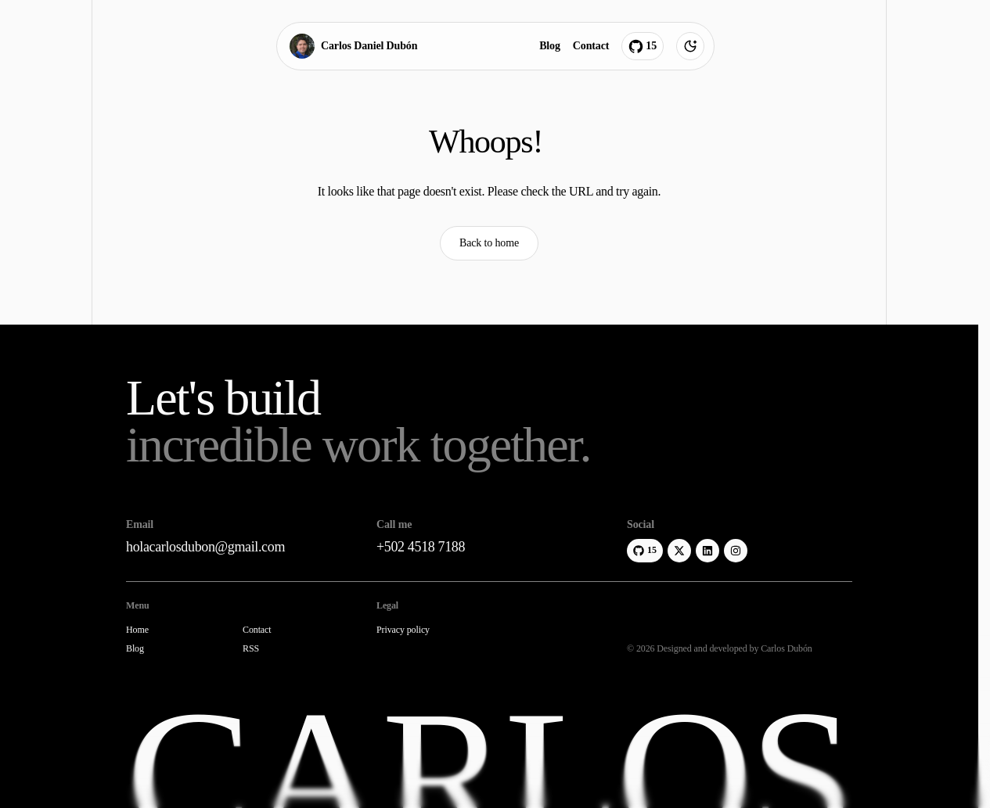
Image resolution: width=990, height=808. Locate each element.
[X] (679, 550)
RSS (251, 649)
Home (137, 630)
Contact (590, 46)
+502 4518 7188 (420, 547)
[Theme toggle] (690, 46)
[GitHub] (645, 550)
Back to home (489, 243)
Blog (549, 46)
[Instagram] (735, 550)
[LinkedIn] (707, 550)
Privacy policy (403, 630)
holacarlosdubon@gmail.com (205, 547)
